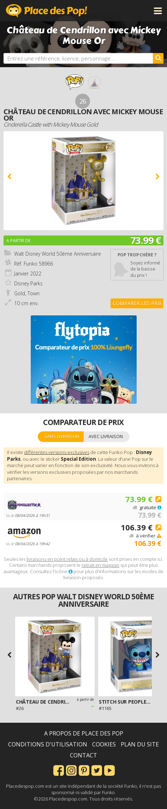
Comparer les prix (137, 303)
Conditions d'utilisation (47, 744)
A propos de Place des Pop (83, 733)
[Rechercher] (158, 58)
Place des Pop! (46, 10)
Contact (83, 755)
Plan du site (140, 744)
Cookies (104, 744)
